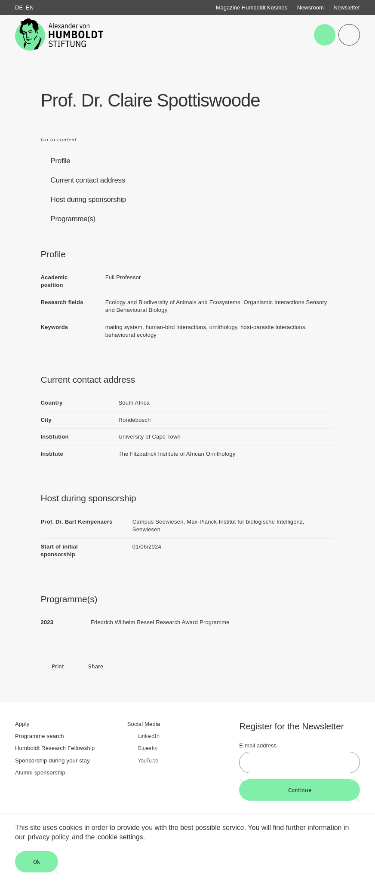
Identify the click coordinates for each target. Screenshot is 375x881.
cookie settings (120, 837)
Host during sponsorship (88, 199)
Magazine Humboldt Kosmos (251, 7)
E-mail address (258, 745)
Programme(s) (73, 219)
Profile (61, 161)
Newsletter (347, 7)
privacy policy (48, 837)
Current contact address (88, 180)
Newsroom (310, 7)
